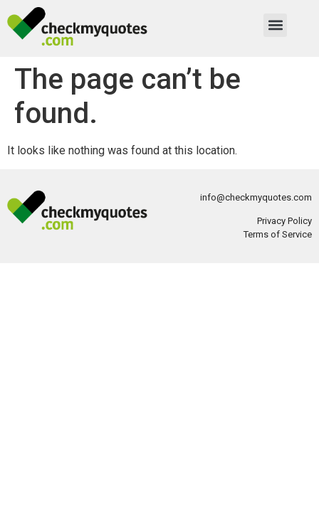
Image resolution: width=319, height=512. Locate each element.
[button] (275, 25)
